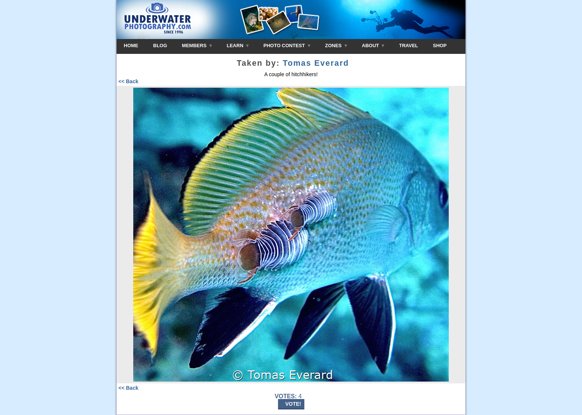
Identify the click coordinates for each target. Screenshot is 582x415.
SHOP (440, 45)
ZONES (336, 45)
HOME (131, 45)
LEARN (238, 45)
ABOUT (373, 45)
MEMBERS (197, 45)
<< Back (128, 81)
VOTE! (293, 404)
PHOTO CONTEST (287, 45)
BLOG (160, 45)
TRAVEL (408, 45)
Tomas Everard (316, 63)
